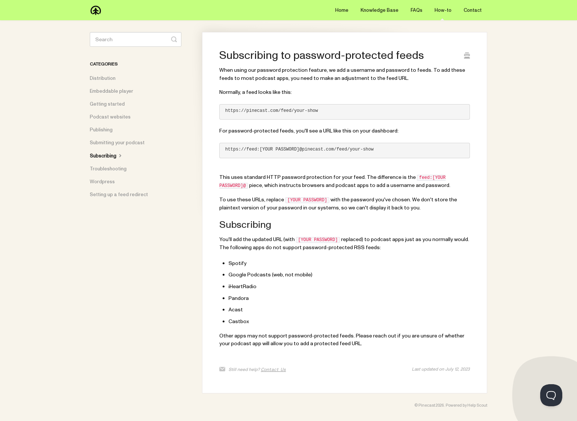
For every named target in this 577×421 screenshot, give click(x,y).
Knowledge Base (380, 10)
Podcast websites (110, 117)
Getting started (107, 104)
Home (341, 10)
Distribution (103, 78)
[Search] (135, 39)
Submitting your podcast (117, 142)
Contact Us (273, 369)
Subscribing (106, 155)
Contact (473, 10)
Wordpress (102, 181)
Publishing (101, 130)
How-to (443, 13)
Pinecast (426, 405)
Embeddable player (111, 91)
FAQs (416, 10)
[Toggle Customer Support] (551, 395)
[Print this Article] (467, 56)
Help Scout (477, 405)
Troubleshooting (108, 169)
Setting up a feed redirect (119, 194)
